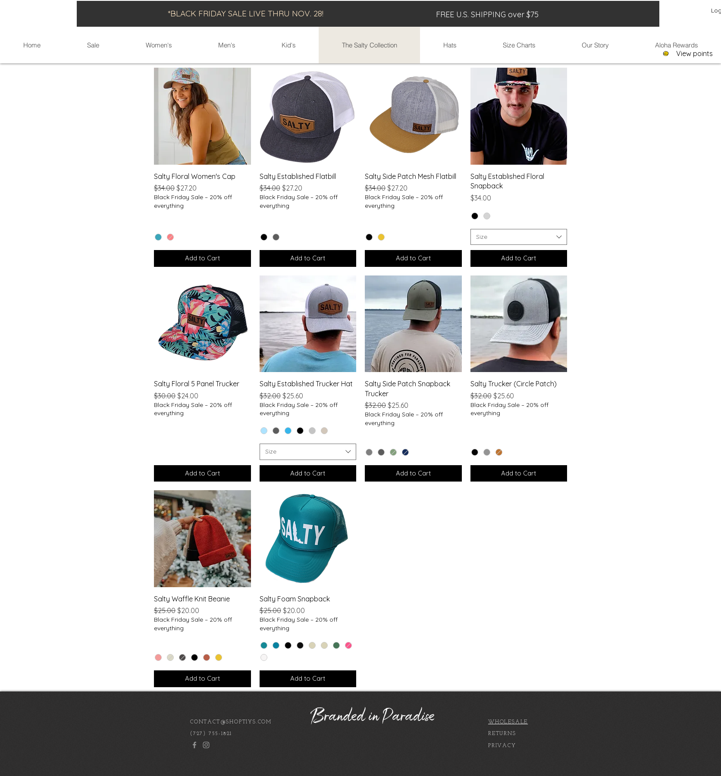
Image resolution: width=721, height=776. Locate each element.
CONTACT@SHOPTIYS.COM (231, 722)
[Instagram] (206, 745)
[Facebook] (194, 745)
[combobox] (518, 237)
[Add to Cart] (202, 258)
